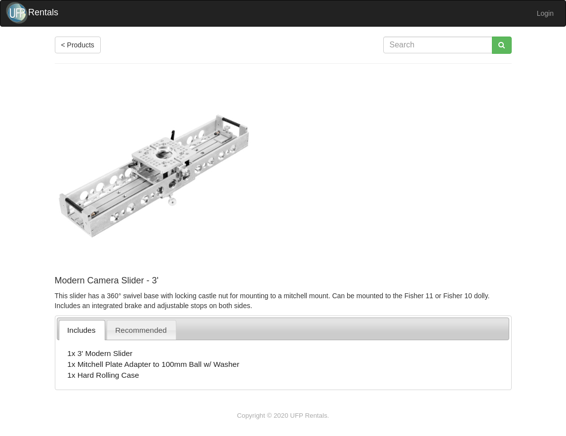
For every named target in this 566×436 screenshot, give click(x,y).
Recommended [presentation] (140, 330)
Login (545, 13)
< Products (77, 45)
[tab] (82, 330)
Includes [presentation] (81, 330)
